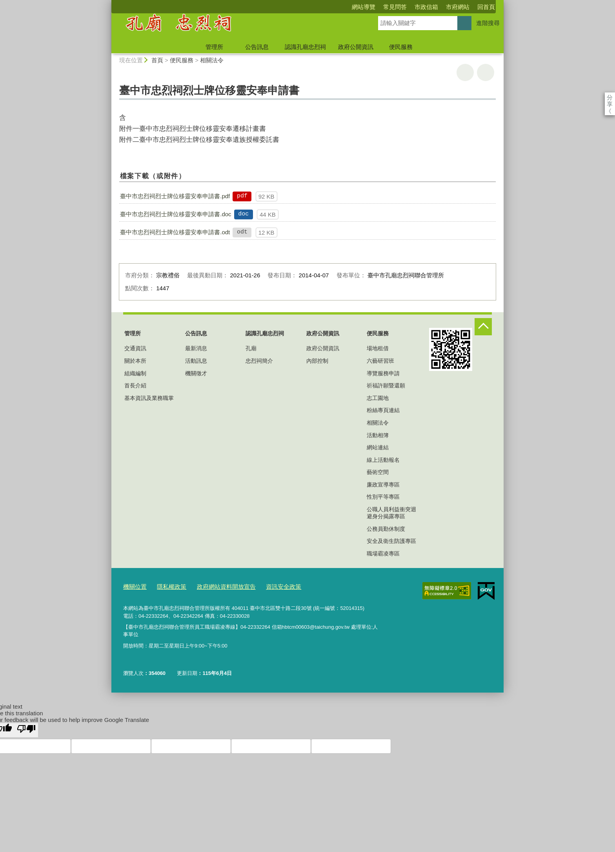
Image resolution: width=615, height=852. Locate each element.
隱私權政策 (166, 586)
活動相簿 (378, 435)
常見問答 (350, 7)
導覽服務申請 (383, 373)
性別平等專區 (383, 497)
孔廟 (251, 348)
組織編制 (135, 373)
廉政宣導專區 (383, 484)
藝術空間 (378, 472)
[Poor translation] (26, 728)
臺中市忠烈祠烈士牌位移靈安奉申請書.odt (175, 232)
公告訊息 (257, 46)
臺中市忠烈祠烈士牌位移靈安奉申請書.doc (175, 214)
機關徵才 (196, 373)
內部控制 (317, 361)
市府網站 (412, 7)
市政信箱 (381, 7)
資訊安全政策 (266, 586)
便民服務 (401, 46)
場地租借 (378, 348)
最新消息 (196, 348)
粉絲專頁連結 (383, 410)
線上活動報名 (383, 460)
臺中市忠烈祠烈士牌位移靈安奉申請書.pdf (175, 196)
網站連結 (378, 447)
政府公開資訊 (355, 46)
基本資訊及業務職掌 (149, 398)
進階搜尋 (488, 23)
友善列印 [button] (465, 72)
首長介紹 (135, 385)
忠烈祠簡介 (259, 361)
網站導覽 (318, 7)
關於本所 (135, 361)
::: (108, 3)
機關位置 (133, 586)
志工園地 (378, 398)
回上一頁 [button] (485, 72)
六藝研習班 (380, 361)
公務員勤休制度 (386, 529)
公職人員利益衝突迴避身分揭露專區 (391, 512)
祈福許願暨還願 (386, 385)
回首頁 (441, 7)
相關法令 (212, 60)
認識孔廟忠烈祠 (305, 46)
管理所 (214, 46)
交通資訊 (135, 348)
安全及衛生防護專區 (391, 541)
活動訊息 (196, 361)
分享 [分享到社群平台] (610, 97)
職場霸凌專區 (383, 553)
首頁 (157, 60)
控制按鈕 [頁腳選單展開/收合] (483, 326)
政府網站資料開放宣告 (215, 586)
